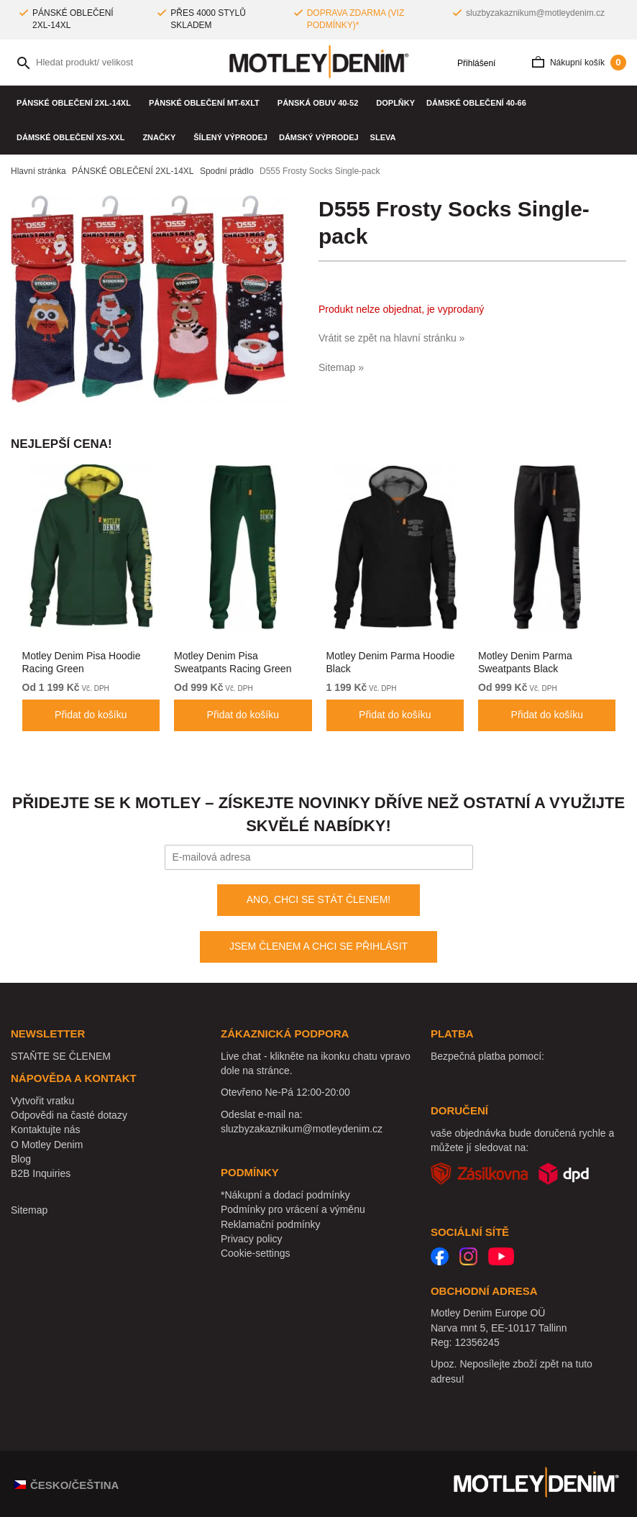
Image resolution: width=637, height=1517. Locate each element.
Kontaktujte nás (46, 1129)
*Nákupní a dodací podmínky (285, 1195)
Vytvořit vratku (42, 1100)
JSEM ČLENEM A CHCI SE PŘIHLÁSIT (318, 946)
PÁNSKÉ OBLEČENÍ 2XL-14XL (77, 102)
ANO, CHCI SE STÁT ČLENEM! (318, 899)
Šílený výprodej (230, 137)
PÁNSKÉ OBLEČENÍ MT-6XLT (207, 102)
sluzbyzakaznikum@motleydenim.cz (535, 13)
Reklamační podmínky (271, 1224)
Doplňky (395, 102)
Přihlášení (471, 64)
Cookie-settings (255, 1253)
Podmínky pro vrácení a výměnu (293, 1209)
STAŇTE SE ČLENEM (61, 1056)
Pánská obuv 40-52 (321, 102)
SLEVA (383, 137)
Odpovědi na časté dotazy (69, 1115)
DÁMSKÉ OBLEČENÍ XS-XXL (74, 137)
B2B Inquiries (40, 1173)
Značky (162, 137)
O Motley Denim (47, 1144)
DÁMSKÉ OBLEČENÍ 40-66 (479, 102)
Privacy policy (252, 1239)
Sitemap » (341, 367)
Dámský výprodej (319, 137)
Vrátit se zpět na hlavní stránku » (391, 338)
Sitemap (29, 1210)
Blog (21, 1159)
